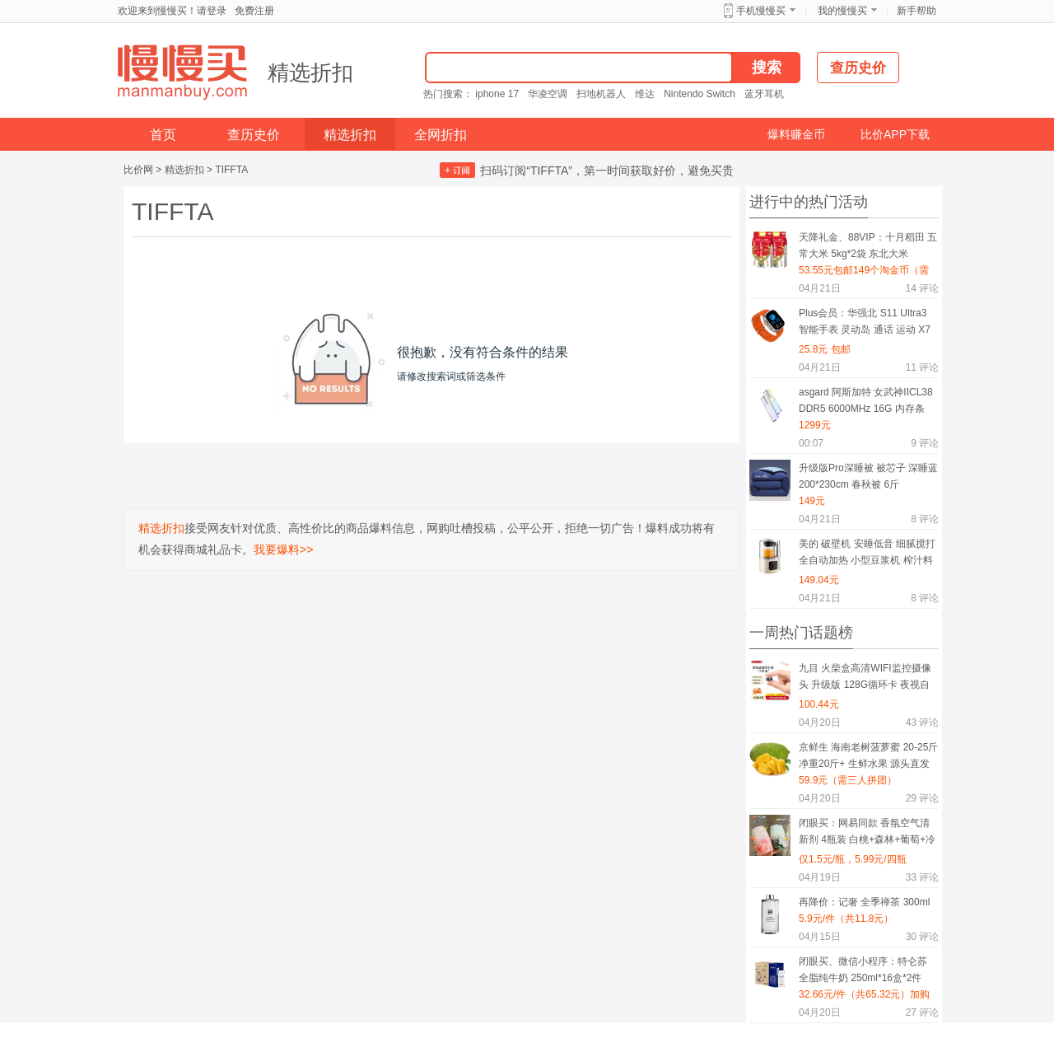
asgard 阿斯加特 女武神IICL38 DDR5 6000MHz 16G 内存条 (866, 400)
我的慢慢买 (842, 10)
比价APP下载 (895, 134)
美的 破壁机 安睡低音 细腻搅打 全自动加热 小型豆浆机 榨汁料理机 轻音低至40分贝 (867, 555)
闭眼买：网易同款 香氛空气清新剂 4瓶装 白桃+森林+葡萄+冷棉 (867, 834)
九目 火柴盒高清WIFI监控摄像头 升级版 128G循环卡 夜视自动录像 (865, 679)
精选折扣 (310, 72)
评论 (922, 288)
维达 (645, 94)
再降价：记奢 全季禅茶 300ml (864, 902)
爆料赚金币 (796, 134)
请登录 (211, 10)
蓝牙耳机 (764, 94)
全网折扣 (440, 135)
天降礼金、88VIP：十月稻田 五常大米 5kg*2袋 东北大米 (868, 245)
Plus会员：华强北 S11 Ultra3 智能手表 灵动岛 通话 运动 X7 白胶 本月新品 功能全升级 (864, 324)
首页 (163, 135)
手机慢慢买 (761, 10)
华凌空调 (547, 94)
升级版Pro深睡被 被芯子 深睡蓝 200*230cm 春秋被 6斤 (868, 476)
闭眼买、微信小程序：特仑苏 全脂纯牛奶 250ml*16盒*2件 (863, 970)
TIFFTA (231, 169)
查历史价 (253, 135)
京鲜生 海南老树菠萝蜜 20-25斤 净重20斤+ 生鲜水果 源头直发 (868, 755)
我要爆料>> (283, 549)
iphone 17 (497, 94)
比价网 (138, 169)
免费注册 (254, 10)
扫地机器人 (601, 94)
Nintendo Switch (699, 94)
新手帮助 (916, 10)
